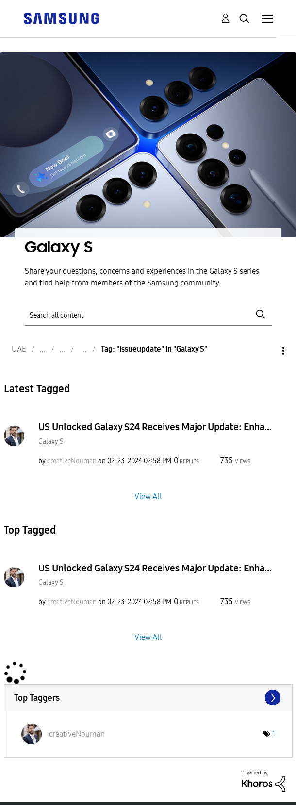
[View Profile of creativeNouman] (72, 461)
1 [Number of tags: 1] (273, 734)
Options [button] (266, 350)
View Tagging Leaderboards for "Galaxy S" (148, 698)
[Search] (148, 314)
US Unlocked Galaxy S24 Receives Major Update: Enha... (155, 427)
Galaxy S (51, 441)
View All (148, 496)
